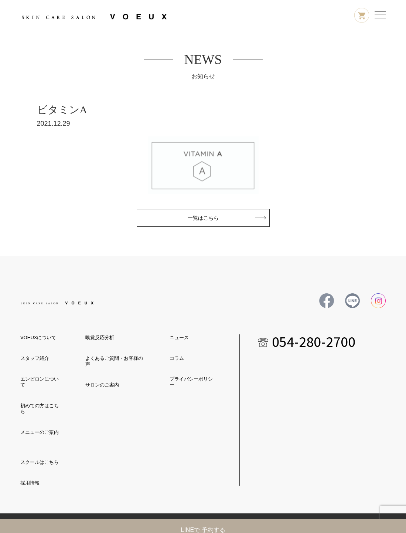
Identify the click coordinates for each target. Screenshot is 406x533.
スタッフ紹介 (34, 358)
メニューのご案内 (39, 432)
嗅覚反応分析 (99, 337)
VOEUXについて (38, 337)
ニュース (179, 337)
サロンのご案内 (102, 385)
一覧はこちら (203, 218)
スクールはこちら (39, 462)
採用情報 (30, 483)
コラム (177, 358)
